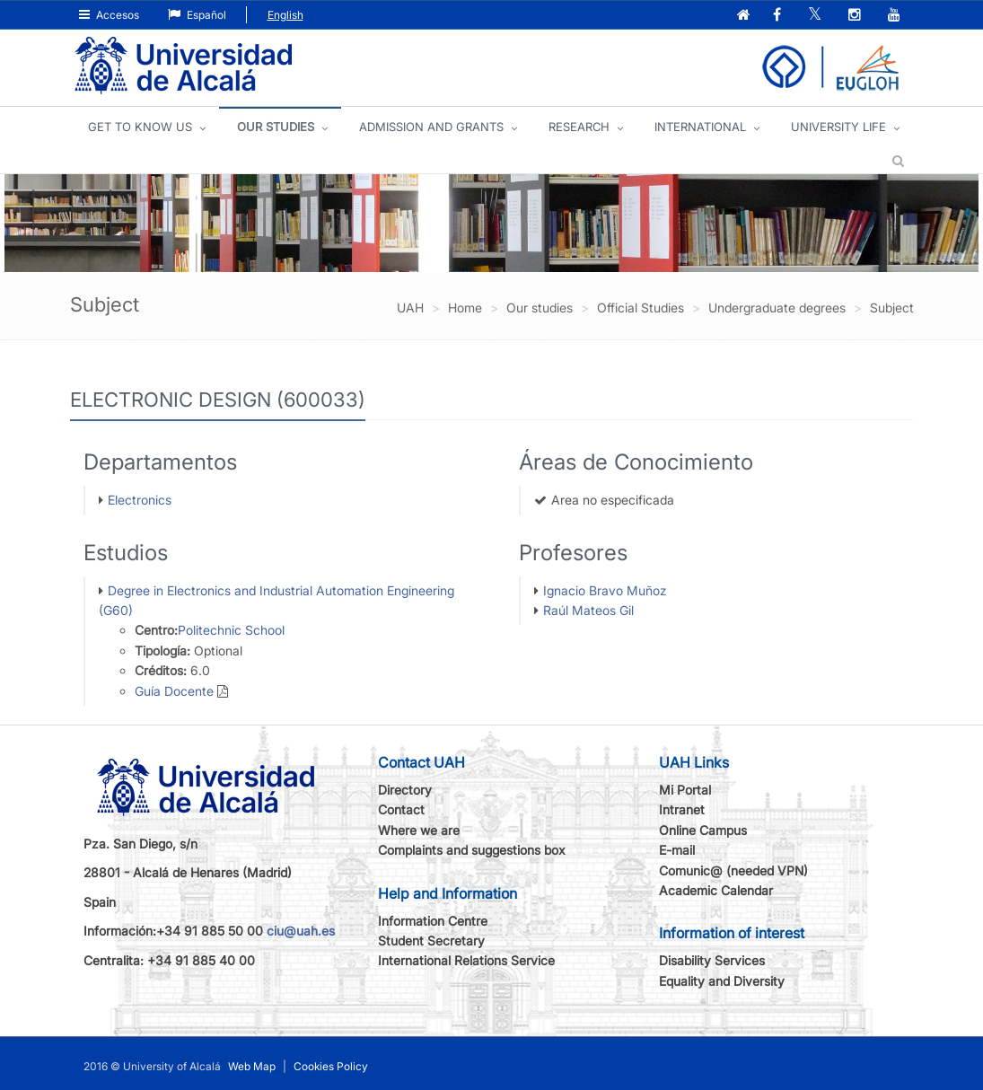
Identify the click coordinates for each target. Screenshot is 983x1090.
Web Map (252, 1066)
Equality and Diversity (722, 981)
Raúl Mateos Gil (588, 610)
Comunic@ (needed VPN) (733, 870)
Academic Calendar (716, 890)
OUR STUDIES (275, 126)
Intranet (682, 809)
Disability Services (712, 960)
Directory (405, 789)
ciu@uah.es (301, 930)
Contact (401, 809)
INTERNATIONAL (700, 126)
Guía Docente (174, 691)
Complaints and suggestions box (472, 849)
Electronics (139, 499)
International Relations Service (466, 960)
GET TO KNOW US (140, 126)
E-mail (677, 849)
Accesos (109, 15)
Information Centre (432, 920)
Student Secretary (431, 940)
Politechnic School (231, 629)
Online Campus (703, 830)
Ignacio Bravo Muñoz (605, 590)
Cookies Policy (331, 1066)
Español (197, 15)
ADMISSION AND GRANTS (431, 126)
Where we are (419, 830)
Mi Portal (685, 789)
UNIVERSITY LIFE (838, 126)
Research (579, 126)
